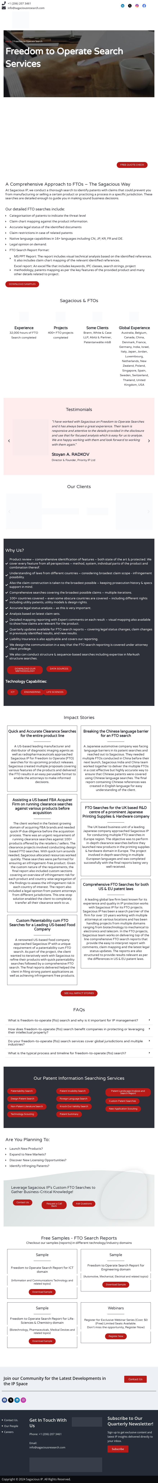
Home (8, 41)
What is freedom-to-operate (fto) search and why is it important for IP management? (73, 1020)
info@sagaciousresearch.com (26, 8)
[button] (9, 441)
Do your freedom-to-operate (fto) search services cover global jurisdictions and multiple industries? (75, 1042)
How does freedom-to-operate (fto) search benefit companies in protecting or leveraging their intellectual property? (76, 1030)
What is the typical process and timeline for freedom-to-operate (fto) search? (67, 1053)
